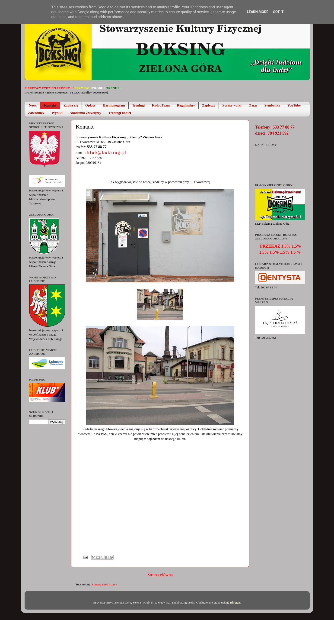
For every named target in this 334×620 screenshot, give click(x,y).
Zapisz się (71, 105)
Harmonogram (114, 105)
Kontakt (50, 105)
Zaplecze (208, 105)
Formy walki (231, 105)
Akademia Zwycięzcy (85, 113)
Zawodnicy (36, 113)
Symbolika (272, 105)
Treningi (138, 105)
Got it (278, 12)
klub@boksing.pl (107, 152)
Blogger (235, 602)
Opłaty (90, 105)
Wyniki (56, 113)
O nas (252, 105)
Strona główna (160, 574)
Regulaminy (186, 105)
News (33, 105)
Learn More (257, 12)
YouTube (294, 105)
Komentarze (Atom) (104, 584)
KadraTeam (161, 105)
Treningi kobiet (119, 113)
